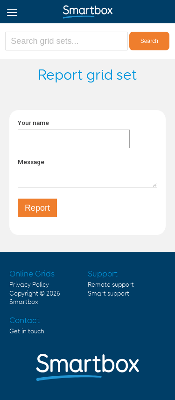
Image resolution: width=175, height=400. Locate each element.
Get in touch (26, 331)
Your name (33, 122)
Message (31, 162)
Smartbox (23, 302)
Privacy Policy (29, 285)
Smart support (108, 293)
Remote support (111, 285)
